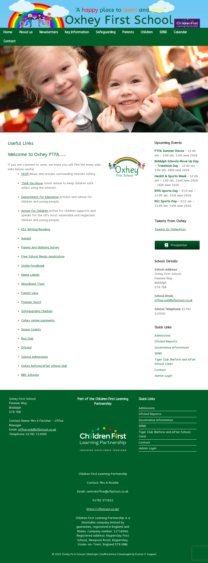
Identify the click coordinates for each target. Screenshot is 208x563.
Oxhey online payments (38, 320)
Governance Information (172, 347)
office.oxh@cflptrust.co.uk (173, 300)
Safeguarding (106, 32)
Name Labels (30, 274)
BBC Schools (30, 375)
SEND (163, 32)
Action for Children (35, 210)
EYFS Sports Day (166, 191)
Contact (9, 41)
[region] (104, 89)
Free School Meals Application (43, 256)
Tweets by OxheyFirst (170, 229)
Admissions (163, 335)
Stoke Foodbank (32, 265)
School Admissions (34, 356)
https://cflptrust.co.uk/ (103, 509)
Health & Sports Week (170, 176)
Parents (128, 32)
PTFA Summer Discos (169, 151)
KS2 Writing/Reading (35, 229)
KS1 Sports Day (166, 201)
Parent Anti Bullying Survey (40, 247)
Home (7, 32)
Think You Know (32, 183)
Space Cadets (31, 329)
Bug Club (27, 338)
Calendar (180, 32)
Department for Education (40, 197)
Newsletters (48, 32)
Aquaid (26, 238)
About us (26, 32)
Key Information (77, 32)
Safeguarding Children (37, 311)
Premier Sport (31, 302)
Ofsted (26, 347)
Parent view (29, 293)
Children (147, 32)
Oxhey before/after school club (44, 365)
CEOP (25, 174)
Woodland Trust (33, 283)
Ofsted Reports (166, 341)
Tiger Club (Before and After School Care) (165, 434)
